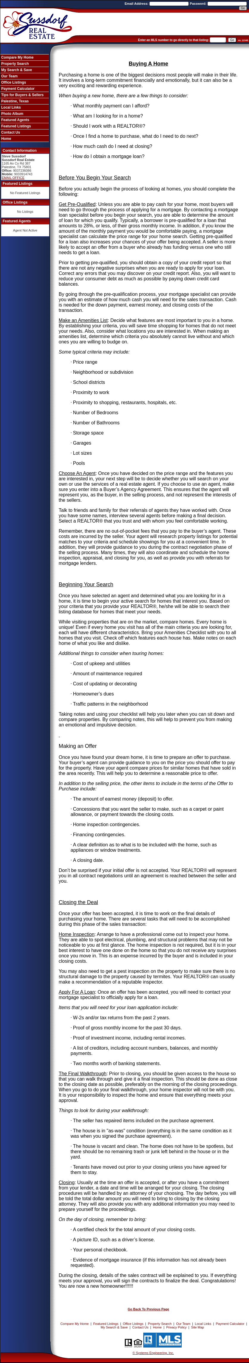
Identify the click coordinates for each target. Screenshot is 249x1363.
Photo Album (12, 114)
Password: (198, 3)
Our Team (9, 76)
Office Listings (13, 82)
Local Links (11, 107)
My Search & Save (16, 70)
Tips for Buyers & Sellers (22, 95)
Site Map (197, 1327)
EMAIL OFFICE (13, 177)
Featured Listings (16, 126)
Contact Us (10, 132)
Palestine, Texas (15, 101)
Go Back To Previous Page (148, 1309)
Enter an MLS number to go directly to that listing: (173, 40)
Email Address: (137, 3)
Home (6, 139)
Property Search (15, 64)
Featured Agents (15, 120)
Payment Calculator (18, 89)
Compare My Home (17, 57)
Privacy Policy (176, 1327)
